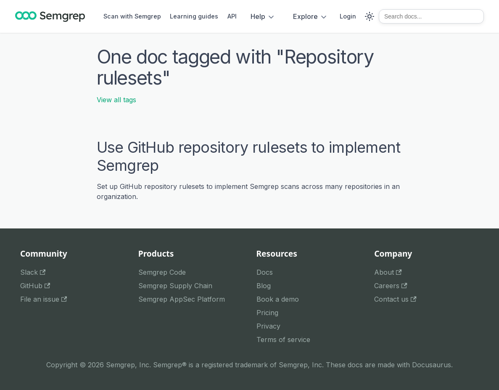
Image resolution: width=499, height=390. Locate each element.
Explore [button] (305, 16)
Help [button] (258, 16)
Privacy (268, 326)
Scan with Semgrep (132, 16)
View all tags (116, 100)
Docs (264, 272)
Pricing (267, 312)
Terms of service (283, 339)
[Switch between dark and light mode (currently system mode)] (369, 16)
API (232, 16)
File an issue (43, 299)
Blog (263, 285)
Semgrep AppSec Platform (181, 299)
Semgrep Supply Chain (175, 285)
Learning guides (194, 16)
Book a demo (277, 299)
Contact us (395, 299)
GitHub (35, 285)
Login (348, 16)
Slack (32, 272)
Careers (390, 285)
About (387, 272)
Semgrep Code (162, 272)
